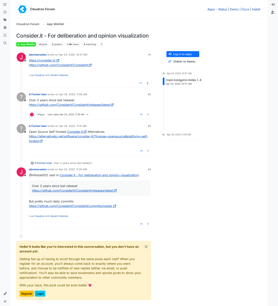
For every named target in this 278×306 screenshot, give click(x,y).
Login (40, 293)
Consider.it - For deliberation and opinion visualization (99, 175)
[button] (5, 294)
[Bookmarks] (5, 35)
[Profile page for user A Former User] (21, 97)
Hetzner (63, 75)
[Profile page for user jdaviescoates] (21, 57)
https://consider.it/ (44, 60)
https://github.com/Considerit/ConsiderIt (60, 65)
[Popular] (5, 28)
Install (256, 9)
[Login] (273, 5)
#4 (149, 169)
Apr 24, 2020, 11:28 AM (73, 169)
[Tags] (5, 20)
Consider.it (76, 132)
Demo (234, 9)
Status (222, 9)
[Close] (146, 246)
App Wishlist (26, 44)
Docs (245, 9)
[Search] (5, 43)
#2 (149, 94)
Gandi (53, 75)
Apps (211, 9)
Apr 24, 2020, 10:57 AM (73, 54)
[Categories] (5, 5)
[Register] (273, 12)
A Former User (38, 94)
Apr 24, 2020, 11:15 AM (72, 125)
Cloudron (40, 75)
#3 (149, 125)
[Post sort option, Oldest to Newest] (182, 62)
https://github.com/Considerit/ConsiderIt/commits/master (72, 206)
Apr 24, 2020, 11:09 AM (73, 94)
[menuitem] (273, 5)
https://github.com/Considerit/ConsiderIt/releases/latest (71, 105)
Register (26, 293)
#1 (149, 54)
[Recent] (5, 12)
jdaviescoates (38, 54)
